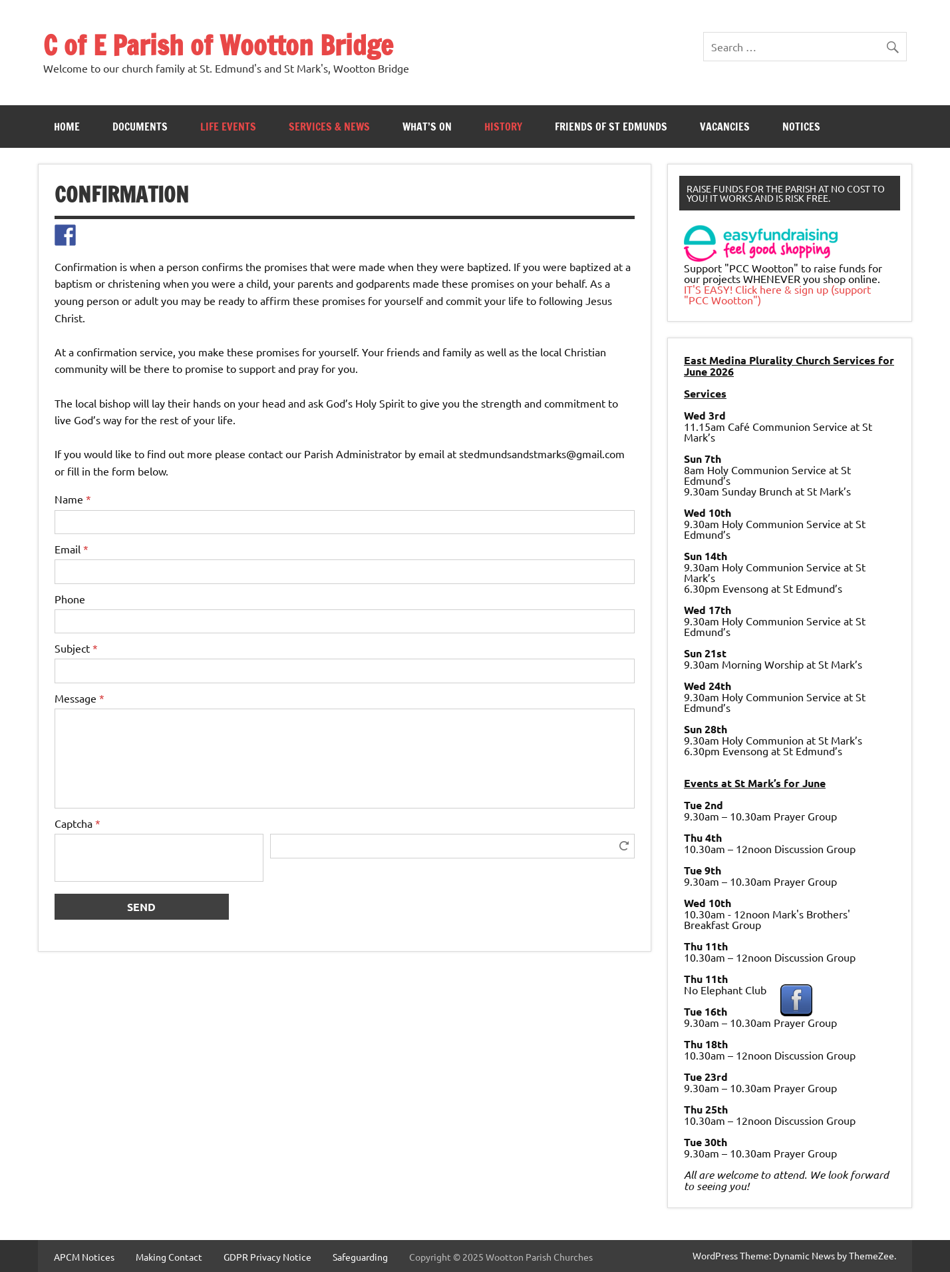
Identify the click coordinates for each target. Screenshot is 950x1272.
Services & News (329, 126)
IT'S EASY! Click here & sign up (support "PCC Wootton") (777, 294)
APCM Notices (84, 1256)
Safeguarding (360, 1256)
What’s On (427, 126)
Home (67, 126)
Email (71, 548)
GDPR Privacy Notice (267, 1256)
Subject (76, 648)
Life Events (228, 126)
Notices (801, 126)
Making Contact (169, 1256)
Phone (70, 598)
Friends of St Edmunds (611, 126)
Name (73, 498)
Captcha (77, 823)
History (503, 126)
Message (79, 698)
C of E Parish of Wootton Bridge (218, 45)
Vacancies (725, 126)
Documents (140, 126)
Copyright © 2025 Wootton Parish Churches (501, 1256)
